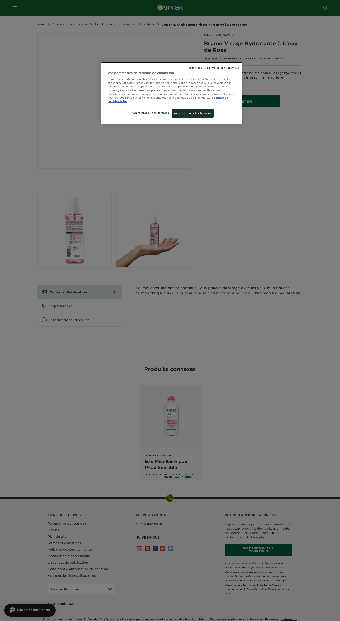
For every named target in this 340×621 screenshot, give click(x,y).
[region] (171, 93)
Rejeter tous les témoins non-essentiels (213, 67)
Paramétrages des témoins (150, 112)
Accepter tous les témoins (192, 112)
